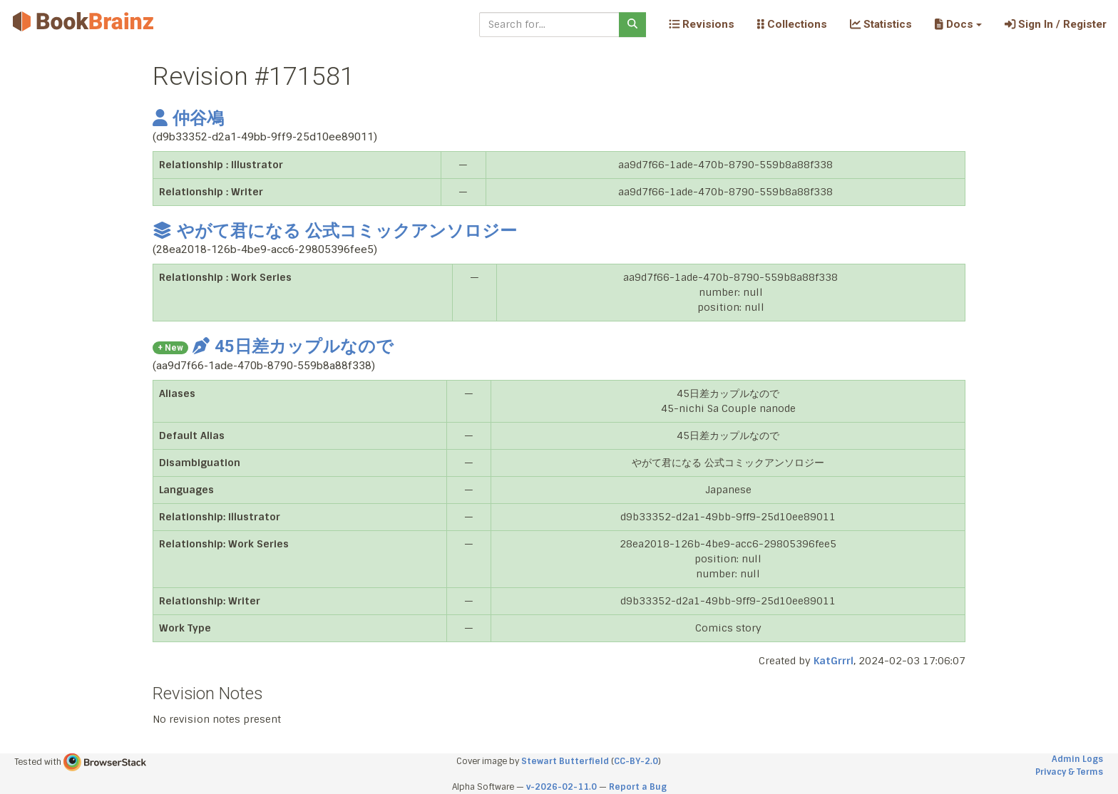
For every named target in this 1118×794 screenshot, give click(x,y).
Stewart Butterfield (565, 761)
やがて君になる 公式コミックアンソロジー (335, 231)
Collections (792, 24)
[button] (958, 24)
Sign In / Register (1056, 24)
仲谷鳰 (188, 118)
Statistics (881, 24)
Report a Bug (638, 787)
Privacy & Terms (1069, 772)
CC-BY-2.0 (636, 761)
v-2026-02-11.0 (561, 787)
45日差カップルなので (293, 346)
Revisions (701, 24)
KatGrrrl (833, 660)
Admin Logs (1077, 759)
